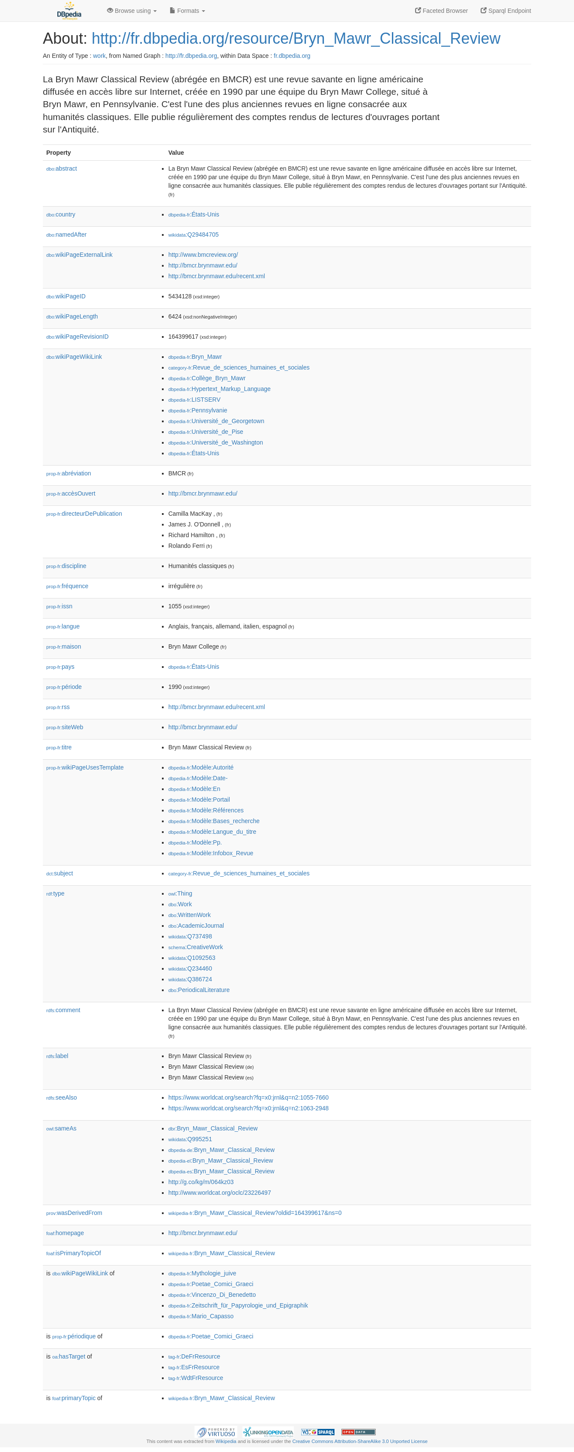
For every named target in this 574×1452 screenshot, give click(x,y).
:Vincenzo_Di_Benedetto (212, 1294)
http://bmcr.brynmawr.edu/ (202, 265)
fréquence (67, 586)
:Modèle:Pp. (195, 842)
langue (63, 626)
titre (59, 747)
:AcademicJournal (196, 925)
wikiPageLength (72, 316)
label (57, 1055)
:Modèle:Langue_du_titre (212, 831)
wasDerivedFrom (74, 1212)
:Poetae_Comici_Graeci (210, 1284)
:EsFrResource (193, 1367)
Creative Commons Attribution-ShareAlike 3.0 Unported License (360, 1441)
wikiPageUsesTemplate (85, 767)
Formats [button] (187, 10)
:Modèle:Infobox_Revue (210, 853)
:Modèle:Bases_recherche (214, 821)
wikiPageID (66, 296)
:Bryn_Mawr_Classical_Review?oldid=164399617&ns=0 (254, 1212)
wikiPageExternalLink (79, 254)
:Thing (180, 893)
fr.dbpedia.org (292, 55)
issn (59, 606)
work (99, 55)
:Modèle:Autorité (200, 767)
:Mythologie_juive (202, 1273)
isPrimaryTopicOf (73, 1253)
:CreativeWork (195, 947)
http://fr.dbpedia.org (191, 55)
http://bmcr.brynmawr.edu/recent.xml (216, 276)
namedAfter (66, 234)
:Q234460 (190, 968)
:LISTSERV (194, 399)
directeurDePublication (84, 513)
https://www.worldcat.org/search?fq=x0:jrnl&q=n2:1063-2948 (248, 1108)
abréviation (68, 473)
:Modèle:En (194, 788)
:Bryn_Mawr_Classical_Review (212, 1128)
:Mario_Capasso (200, 1316)
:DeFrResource (194, 1356)
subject (59, 873)
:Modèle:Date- (197, 778)
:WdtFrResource (195, 1377)
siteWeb (64, 727)
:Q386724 (190, 979)
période (64, 686)
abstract (61, 168)
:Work (180, 904)
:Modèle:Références (206, 810)
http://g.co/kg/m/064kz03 (201, 1181)
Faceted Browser (441, 10)
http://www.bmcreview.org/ (203, 254)
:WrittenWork (189, 914)
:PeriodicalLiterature (199, 989)
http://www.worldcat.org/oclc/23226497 (219, 1192)
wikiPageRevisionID (77, 336)
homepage (65, 1233)
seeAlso (61, 1097)
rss (58, 706)
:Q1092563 (191, 957)
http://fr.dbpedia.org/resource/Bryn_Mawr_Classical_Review (296, 38)
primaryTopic (74, 1398)
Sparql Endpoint (506, 10)
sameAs (61, 1128)
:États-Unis (193, 214)
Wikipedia (225, 1441)
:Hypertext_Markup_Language (219, 388)
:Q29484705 (193, 234)
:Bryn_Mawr (195, 356)
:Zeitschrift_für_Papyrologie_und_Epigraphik (238, 1305)
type (55, 893)
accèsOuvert (71, 493)
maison (63, 646)
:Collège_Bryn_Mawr (206, 378)
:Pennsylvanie (197, 410)
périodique (74, 1336)
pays (60, 666)
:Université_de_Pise (205, 431)
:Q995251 (190, 1139)
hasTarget (68, 1356)
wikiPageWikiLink (74, 356)
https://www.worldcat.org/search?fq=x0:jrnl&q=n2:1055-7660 (248, 1097)
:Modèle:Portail (199, 799)
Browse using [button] (132, 10)
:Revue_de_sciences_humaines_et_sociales (239, 367)
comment (63, 1010)
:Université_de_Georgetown (216, 421)
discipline (66, 565)
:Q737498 (190, 936)
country (60, 214)
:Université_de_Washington (215, 442)
